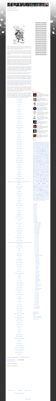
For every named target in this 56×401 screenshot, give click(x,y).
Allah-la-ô (12, 83)
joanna (48, 168)
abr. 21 (37, 243)
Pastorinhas (19, 219)
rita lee (38, 190)
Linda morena (19, 301)
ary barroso (38, 147)
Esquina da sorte (19, 271)
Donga (12, 47)
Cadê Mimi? (19, 191)
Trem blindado (19, 233)
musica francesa (39, 180)
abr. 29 (37, 233)
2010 (35, 216)
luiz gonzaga (37, 173)
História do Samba (12, 357)
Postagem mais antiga (27, 390)
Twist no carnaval (19, 235)
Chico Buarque (28, 88)
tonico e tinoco (46, 195)
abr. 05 (37, 299)
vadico (43, 196)
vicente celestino (41, 197)
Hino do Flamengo (19, 285)
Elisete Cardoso (37, 289)
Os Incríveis (37, 273)
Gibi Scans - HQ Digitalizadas (37, 316)
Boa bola (19, 257)
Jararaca (24, 81)
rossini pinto (38, 191)
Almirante (28, 69)
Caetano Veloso (22, 89)
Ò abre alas (19, 157)
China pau (19, 198)
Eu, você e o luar (19, 130)
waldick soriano (47, 198)
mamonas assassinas (46, 174)
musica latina (39, 181)
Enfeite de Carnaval (19, 125)
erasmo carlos (39, 160)
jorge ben (37, 170)
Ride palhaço (19, 340)
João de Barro (11, 73)
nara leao (39, 182)
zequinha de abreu (40, 200)
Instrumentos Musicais (41, 45)
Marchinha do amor (19, 306)
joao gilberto (45, 169)
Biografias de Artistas (41, 28)
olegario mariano (36, 185)
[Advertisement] (19, 18)
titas (36, 195)
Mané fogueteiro (19, 214)
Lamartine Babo (23, 73)
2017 (35, 210)
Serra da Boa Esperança (19, 345)
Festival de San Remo (38, 284)
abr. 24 (37, 239)
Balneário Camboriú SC (36, 313)
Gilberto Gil (36, 278)
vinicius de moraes (36, 198)
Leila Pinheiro (37, 261)
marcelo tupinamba (36, 175)
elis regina (47, 158)
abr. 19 (37, 245)
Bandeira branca (19, 109)
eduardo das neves (42, 158)
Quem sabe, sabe (19, 167)
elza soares (47, 159)
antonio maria (38, 146)
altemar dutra (44, 144)
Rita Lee (20, 95)
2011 (35, 215)
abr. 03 (37, 302)
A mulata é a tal (19, 184)
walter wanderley (35, 199)
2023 (35, 206)
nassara (43, 182)
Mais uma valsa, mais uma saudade (19, 313)
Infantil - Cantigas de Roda (41, 43)
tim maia (34, 195)
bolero (43, 150)
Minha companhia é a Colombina (19, 317)
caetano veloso (38, 151)
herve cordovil (43, 165)
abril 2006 (36, 232)
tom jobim (41, 195)
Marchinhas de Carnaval (40, 102)
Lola (19, 303)
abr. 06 (37, 298)
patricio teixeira (43, 187)
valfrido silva (35, 197)
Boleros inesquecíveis (40, 93)
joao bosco (35, 169)
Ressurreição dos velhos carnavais (19, 338)
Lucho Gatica (37, 257)
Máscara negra (19, 146)
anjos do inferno (43, 145)
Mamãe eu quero (19, 139)
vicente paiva (47, 197)
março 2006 (36, 306)
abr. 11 (37, 292)
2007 (35, 220)
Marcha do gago (19, 141)
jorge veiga (40, 170)
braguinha (34, 151)
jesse (46, 168)
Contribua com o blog (41, 54)
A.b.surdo (19, 248)
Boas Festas (19, 111)
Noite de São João (19, 153)
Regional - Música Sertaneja (41, 50)
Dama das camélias (19, 203)
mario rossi (41, 177)
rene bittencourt (35, 190)
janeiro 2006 (36, 308)
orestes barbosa (41, 185)
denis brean (47, 156)
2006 (35, 221)
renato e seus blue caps (45, 189)
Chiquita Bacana (19, 116)
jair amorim (43, 167)
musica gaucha (43, 180)
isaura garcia (43, 166)
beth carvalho (35, 150)
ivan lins (47, 166)
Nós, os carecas (19, 155)
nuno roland (45, 184)
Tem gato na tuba (19, 228)
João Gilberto (37, 267)
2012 (35, 214)
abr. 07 (37, 297)
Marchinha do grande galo (19, 308)
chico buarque (45, 154)
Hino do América (19, 280)
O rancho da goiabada (19, 160)
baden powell (41, 148)
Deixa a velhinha (19, 266)
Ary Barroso (28, 73)
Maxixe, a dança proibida (40, 116)
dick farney (36, 157)
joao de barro (40, 169)
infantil (36, 166)
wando (38, 199)
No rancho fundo (19, 322)
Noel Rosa (38, 129)
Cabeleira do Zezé (19, 113)
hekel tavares (37, 164)
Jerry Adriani (37, 272)
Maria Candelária (19, 144)
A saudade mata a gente (19, 186)
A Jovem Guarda (39, 134)
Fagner (36, 287)
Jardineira (19, 134)
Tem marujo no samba (19, 230)
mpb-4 (35, 180)
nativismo (45, 182)
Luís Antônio (28, 94)
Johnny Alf (36, 266)
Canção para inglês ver (19, 259)
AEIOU (19, 250)
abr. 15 (37, 250)
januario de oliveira (37, 168)
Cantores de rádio (19, 193)
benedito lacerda (41, 149)
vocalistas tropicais (42, 198)
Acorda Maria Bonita (19, 102)
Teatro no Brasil (41, 52)
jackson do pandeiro (38, 167)
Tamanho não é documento (19, 350)
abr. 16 (37, 249)
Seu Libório (19, 226)
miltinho (39, 178)
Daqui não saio (19, 123)
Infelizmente (19, 292)
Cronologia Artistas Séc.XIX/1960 (41, 37)
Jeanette (19, 296)
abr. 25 (37, 238)
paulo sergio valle (37, 188)
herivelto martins (42, 164)
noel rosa (38, 184)
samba (9, 46)
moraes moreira (43, 179)
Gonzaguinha (37, 276)
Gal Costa (16, 94)
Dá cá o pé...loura (19, 264)
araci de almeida (43, 146)
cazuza (40, 154)
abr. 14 (37, 251)
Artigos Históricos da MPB (41, 26)
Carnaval (8, 51)
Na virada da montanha (19, 320)
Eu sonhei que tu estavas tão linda (19, 273)
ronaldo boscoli (46, 190)
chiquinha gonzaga (35, 155)
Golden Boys (37, 277)
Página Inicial (41, 22)
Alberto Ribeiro (24, 76)
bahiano (45, 148)
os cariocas (40, 186)
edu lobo (37, 158)
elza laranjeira (43, 159)
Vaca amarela (19, 354)
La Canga (19, 299)
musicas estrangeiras (35, 182)
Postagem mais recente (11, 390)
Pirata (19, 221)
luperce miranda (35, 174)
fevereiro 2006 (37, 307)
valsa (38, 197)
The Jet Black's (37, 271)
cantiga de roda (44, 151)
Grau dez (19, 278)
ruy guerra (46, 191)
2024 (35, 205)
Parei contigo (19, 329)
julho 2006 (36, 228)
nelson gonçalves (42, 183)
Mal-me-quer (19, 137)
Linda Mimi (19, 212)
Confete (19, 120)
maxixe (34, 178)
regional (40, 189)
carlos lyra (47, 152)
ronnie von (34, 191)
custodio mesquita (44, 155)
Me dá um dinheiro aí (19, 148)
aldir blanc (37, 144)
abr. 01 (37, 304)
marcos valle (44, 175)
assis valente (43, 147)
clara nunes (40, 155)
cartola (44, 153)
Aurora (19, 107)
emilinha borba (35, 160)
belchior (37, 149)
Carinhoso (19, 196)
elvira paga (39, 159)
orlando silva (35, 186)
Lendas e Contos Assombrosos (37, 317)
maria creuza (38, 176)
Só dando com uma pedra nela (19, 347)
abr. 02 (37, 303)
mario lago (45, 176)
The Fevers (37, 283)
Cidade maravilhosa (19, 118)
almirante (40, 144)
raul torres (36, 189)
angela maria (39, 145)
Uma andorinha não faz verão (19, 178)
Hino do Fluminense (19, 287)
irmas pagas (39, 166)
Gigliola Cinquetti (39, 125)
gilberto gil (47, 162)
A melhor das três (19, 245)
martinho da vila (46, 177)
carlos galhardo (37, 152)
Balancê (19, 189)
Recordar (19, 169)
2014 (35, 211)
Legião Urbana (37, 262)
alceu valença (40, 143)
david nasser (38, 156)
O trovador (19, 164)
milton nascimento (43, 178)
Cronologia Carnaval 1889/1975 (40, 39)
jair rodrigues (47, 167)
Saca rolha (19, 171)
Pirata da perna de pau (19, 223)
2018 (35, 209)
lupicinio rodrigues (39, 174)
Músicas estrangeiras (38, 288)
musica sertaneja (46, 181)
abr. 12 (37, 254)
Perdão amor (19, 331)
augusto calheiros (35, 148)
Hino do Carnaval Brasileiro (19, 132)
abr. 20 (37, 244)
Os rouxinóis (19, 327)
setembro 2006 (37, 226)
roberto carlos (42, 190)
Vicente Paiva (28, 81)
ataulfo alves (47, 147)
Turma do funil (19, 176)
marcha (40, 175)
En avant (19, 269)
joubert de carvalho (46, 170)
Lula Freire (36, 256)
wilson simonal (45, 199)
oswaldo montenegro (45, 186)
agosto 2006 (36, 227)
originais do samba (46, 185)
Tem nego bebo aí (19, 174)
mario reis (37, 177)
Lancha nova (19, 207)
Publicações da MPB (41, 24)
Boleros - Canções (40, 30)
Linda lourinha (19, 210)
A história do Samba (40, 111)
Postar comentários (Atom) (20, 393)
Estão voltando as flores (19, 127)
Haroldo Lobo (17, 83)
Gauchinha (19, 276)
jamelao (34, 168)
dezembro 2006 (37, 222)
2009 (35, 217)
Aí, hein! (19, 252)
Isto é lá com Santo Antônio (19, 294)
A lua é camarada (19, 100)
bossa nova (47, 150)
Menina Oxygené (19, 315)
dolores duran (44, 157)
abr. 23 (37, 240)
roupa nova (42, 191)
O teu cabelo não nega (19, 162)
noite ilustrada (42, 184)
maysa (36, 178)
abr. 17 (37, 248)
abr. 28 (37, 234)
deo (33, 157)
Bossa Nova (41, 32)
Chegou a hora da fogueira (19, 262)
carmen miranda (36, 153)
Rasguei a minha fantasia (19, 336)
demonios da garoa (42, 156)
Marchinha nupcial (19, 310)
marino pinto (41, 176)
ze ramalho (36, 200)
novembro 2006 (37, 223)
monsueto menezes (37, 179)
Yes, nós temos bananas (19, 240)
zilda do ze (44, 200)
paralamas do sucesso (37, 187)
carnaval (41, 153)
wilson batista (41, 199)
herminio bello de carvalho (37, 165)
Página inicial (19, 390)
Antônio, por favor (19, 255)
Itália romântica (37, 260)
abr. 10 (37, 293)
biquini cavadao (39, 150)
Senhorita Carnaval (19, 343)
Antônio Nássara (21, 83)
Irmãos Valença (29, 80)
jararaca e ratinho (43, 168)
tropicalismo (37, 196)
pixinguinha (41, 188)
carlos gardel (42, 152)
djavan (40, 157)
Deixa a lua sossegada (19, 205)
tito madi (38, 195)
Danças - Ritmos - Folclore (41, 41)
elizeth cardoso (35, 159)
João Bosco (37, 268)
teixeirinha (40, 194)
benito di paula (46, 149)
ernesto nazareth (44, 160)
